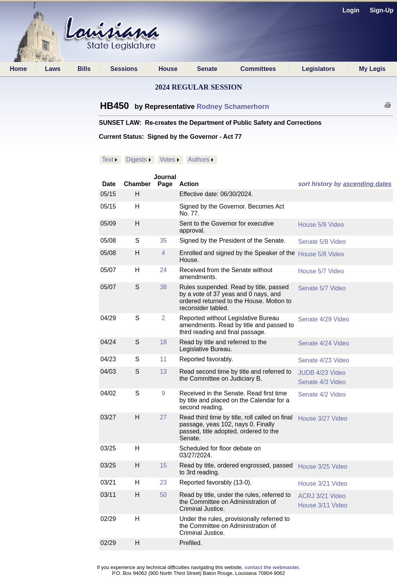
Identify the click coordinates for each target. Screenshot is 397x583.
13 (163, 371)
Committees (258, 69)
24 (163, 270)
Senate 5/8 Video (321, 241)
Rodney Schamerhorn (233, 106)
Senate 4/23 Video (323, 360)
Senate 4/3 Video (321, 382)
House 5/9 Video (321, 224)
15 (163, 465)
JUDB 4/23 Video (321, 372)
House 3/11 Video (322, 505)
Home (18, 69)
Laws (52, 69)
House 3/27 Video (322, 418)
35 (163, 240)
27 (163, 417)
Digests (136, 159)
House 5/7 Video (321, 271)
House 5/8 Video (321, 254)
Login (351, 10)
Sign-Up (382, 10)
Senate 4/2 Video (321, 394)
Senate (207, 69)
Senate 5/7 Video (321, 288)
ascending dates (367, 184)
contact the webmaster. (272, 567)
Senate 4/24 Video (323, 343)
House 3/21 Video (322, 483)
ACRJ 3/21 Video (321, 496)
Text (107, 159)
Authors (198, 159)
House (168, 69)
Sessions (124, 69)
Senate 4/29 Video (323, 319)
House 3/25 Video (322, 466)
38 (163, 287)
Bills (84, 69)
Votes (167, 159)
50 (163, 495)
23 (163, 482)
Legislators (318, 69)
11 (163, 359)
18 (163, 342)
